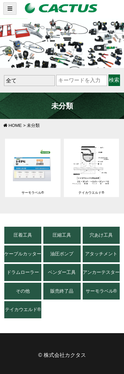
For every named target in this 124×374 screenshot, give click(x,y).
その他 (23, 291)
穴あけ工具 (101, 235)
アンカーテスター (101, 272)
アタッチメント (101, 253)
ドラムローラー (23, 272)
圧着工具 (23, 235)
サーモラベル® (101, 291)
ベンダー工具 (62, 272)
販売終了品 (61, 291)
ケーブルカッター (22, 253)
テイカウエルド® (23, 309)
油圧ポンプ (61, 253)
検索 (114, 80)
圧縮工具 (62, 235)
